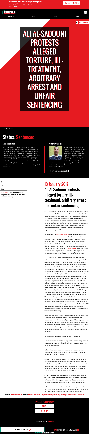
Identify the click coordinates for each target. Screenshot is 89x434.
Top (2, 186)
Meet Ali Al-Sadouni (58, 171)
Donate (33, 16)
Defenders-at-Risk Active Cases (65, 430)
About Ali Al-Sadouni (8, 129)
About (2, 189)
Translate (85, 22)
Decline (76, 2)
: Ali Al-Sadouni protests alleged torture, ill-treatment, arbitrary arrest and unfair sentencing (13, 194)
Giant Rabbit (50, 421)
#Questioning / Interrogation (60, 395)
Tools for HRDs (11, 16)
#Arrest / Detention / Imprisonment (39, 395)
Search (77, 16)
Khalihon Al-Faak (71, 248)
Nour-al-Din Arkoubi (62, 234)
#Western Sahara (16, 395)
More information (14, 6)
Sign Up (44, 410)
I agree (67, 2)
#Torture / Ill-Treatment (76, 395)
